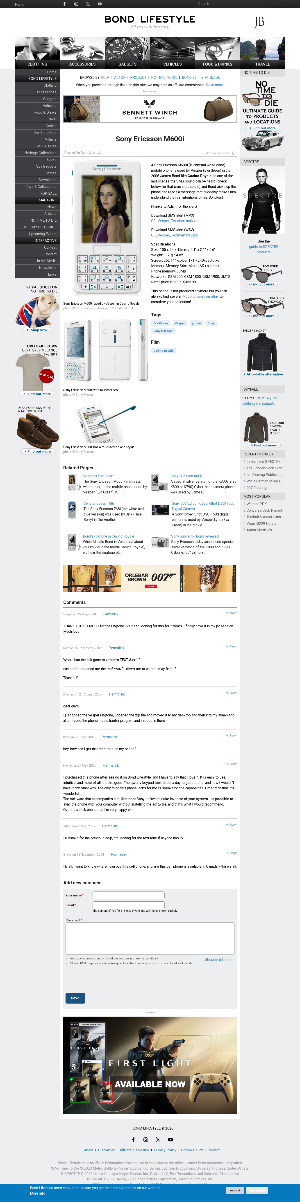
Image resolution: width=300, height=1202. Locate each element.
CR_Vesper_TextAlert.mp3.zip (175, 221)
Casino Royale (163, 350)
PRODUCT (138, 77)
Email (70, 905)
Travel (52, 119)
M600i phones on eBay (200, 296)
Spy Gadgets (46, 166)
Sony (211, 323)
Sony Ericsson (163, 331)
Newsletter (48, 268)
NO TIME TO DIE (43, 220)
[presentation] (100, 980)
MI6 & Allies (47, 146)
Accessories (46, 92)
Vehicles (50, 106)
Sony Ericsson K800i (186, 476)
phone (196, 323)
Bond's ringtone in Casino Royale (108, 536)
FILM (105, 77)
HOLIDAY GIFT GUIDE (40, 227)
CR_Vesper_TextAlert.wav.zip (174, 235)
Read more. (215, 85)
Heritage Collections (40, 153)
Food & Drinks (45, 112)
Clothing (50, 85)
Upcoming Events (43, 234)
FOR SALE (48, 193)
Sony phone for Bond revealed (195, 536)
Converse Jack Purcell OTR (268, 510)
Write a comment (218, 153)
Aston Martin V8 (259, 530)
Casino (51, 126)
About (88, 1150)
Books (51, 160)
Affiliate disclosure (134, 1150)
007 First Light (258, 488)
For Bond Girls (45, 133)
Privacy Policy (165, 1150)
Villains (51, 139)
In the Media (47, 261)
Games (51, 173)
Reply (233, 612)
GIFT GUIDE (210, 77)
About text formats (219, 960)
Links (52, 274)
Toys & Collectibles (41, 187)
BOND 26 (189, 77)
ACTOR (119, 77)
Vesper (180, 323)
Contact (51, 254)
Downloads (48, 180)
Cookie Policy (192, 1150)
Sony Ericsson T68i (99, 503)
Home (19, 4)
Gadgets (50, 99)
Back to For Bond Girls (79, 153)
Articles (50, 214)
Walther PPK (257, 504)
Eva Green (160, 323)
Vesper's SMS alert (98, 476)
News (52, 207)
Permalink (110, 614)
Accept (235, 1190)
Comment (73, 920)
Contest (50, 247)
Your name (74, 895)
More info (37, 1193)
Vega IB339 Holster (262, 523)
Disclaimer (106, 1150)
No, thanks (257, 1190)
